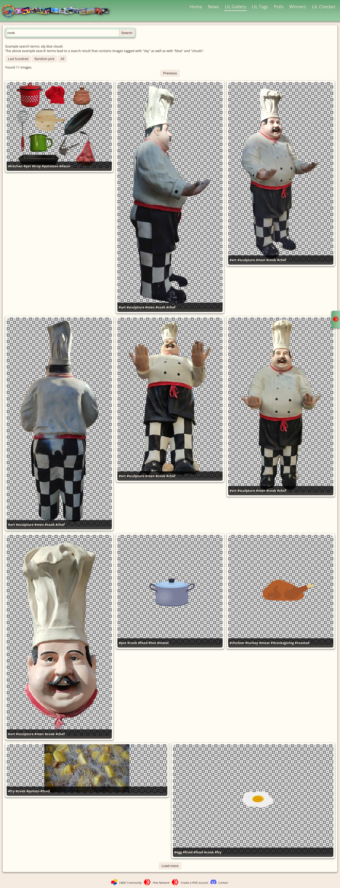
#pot (27, 166)
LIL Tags (260, 6)
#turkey (251, 643)
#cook (160, 307)
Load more (170, 866)
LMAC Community (130, 883)
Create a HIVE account (194, 883)
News (213, 6)
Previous (170, 73)
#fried (188, 852)
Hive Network (161, 883)
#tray (36, 166)
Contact (223, 883)
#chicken (237, 643)
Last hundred (18, 59)
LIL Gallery (235, 6)
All (62, 59)
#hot (152, 643)
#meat (264, 643)
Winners (297, 6)
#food (143, 643)
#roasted (302, 643)
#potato (32, 791)
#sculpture (135, 307)
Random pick (44, 59)
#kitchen (15, 166)
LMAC (58, 11)
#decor (65, 166)
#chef (171, 307)
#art (122, 307)
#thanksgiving (282, 643)
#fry (11, 791)
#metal (163, 643)
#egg (178, 852)
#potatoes (50, 166)
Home (196, 6)
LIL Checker (323, 6)
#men (150, 307)
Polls (278, 6)
